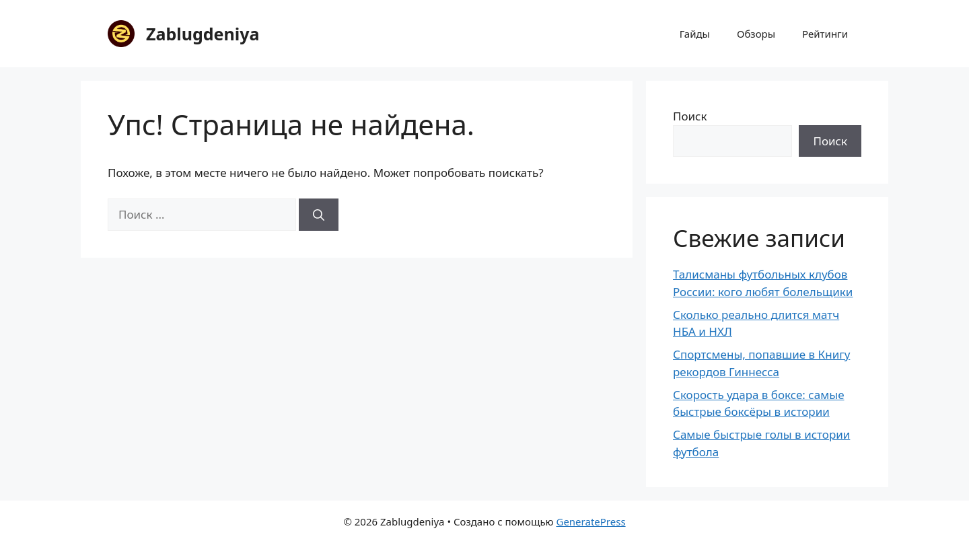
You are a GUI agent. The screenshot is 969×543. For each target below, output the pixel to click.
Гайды (695, 33)
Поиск (690, 116)
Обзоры (756, 33)
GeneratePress (590, 521)
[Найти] (318, 214)
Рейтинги (825, 33)
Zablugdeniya (202, 33)
